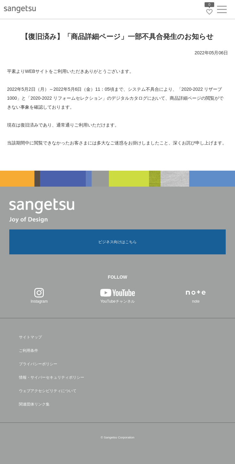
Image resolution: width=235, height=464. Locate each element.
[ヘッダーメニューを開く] (222, 10)
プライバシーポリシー (38, 364)
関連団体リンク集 (34, 404)
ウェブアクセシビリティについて (48, 391)
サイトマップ (30, 337)
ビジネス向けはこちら (117, 242)
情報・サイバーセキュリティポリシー (51, 377)
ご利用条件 (28, 350)
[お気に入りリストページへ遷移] (209, 11)
